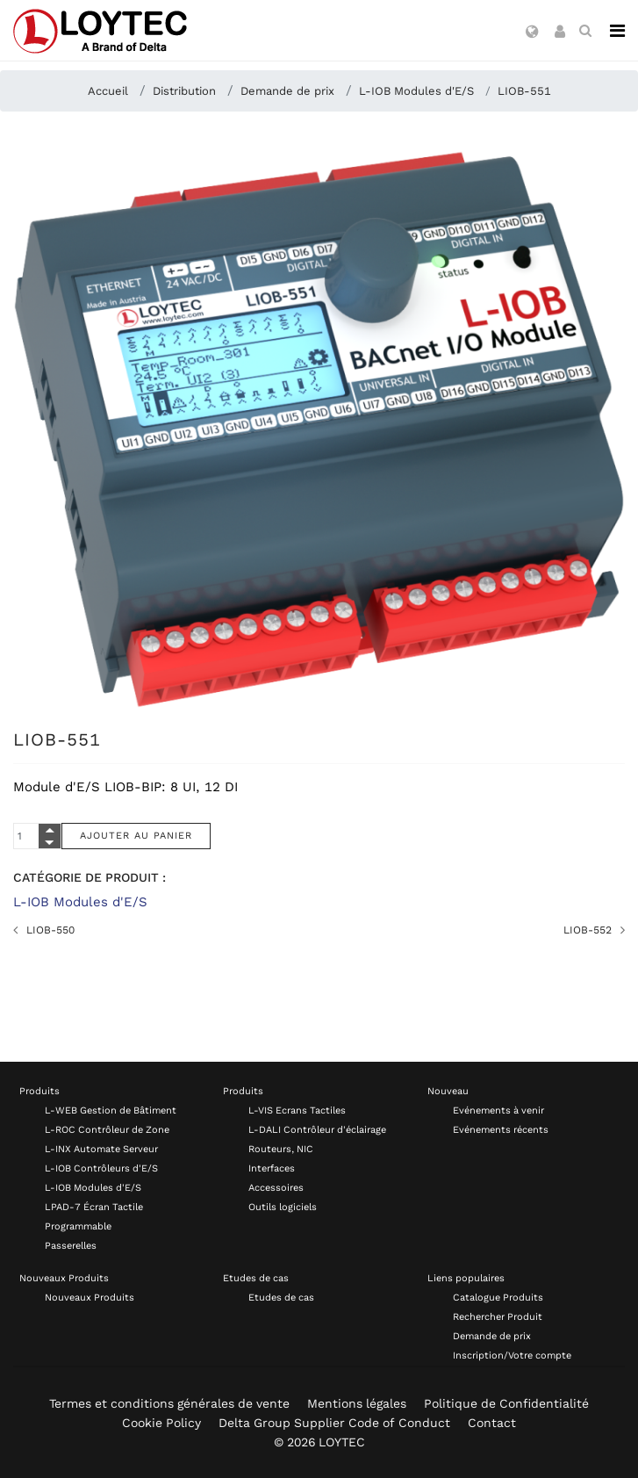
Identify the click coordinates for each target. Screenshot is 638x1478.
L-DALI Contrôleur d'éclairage (317, 1130)
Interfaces (271, 1168)
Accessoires (276, 1187)
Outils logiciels (282, 1207)
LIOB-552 (587, 930)
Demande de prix (492, 1336)
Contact (492, 1423)
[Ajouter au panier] (136, 836)
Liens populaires (466, 1278)
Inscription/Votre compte (512, 1355)
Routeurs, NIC (280, 1149)
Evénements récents (500, 1130)
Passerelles (71, 1245)
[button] (532, 32)
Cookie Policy (161, 1423)
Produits (39, 1091)
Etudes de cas (256, 1278)
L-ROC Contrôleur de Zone (107, 1130)
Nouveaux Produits (64, 1278)
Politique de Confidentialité (506, 1403)
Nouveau (448, 1091)
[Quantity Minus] (50, 842)
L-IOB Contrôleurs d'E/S (101, 1168)
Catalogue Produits (498, 1297)
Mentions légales (356, 1403)
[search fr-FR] (585, 31)
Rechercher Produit (497, 1317)
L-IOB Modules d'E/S (80, 902)
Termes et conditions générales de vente (169, 1403)
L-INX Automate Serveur (101, 1149)
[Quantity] (37, 836)
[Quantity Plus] (50, 830)
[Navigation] (617, 30)
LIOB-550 (50, 930)
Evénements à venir (498, 1110)
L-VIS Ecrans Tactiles (297, 1110)
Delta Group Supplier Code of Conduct (334, 1423)
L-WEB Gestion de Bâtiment (110, 1110)
